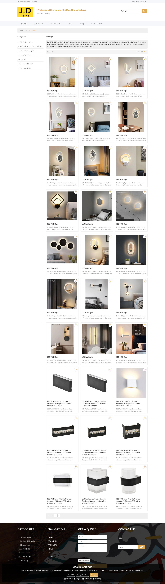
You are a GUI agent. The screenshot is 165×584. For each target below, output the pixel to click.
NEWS (70, 24)
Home (21, 30)
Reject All (71, 575)
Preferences (87, 579)
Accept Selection (82, 575)
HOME (24, 24)
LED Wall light (52, 91)
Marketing (97, 579)
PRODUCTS (55, 24)
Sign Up (34, 1)
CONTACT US (97, 24)
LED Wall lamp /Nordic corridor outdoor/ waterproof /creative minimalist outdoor (59, 403)
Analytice (77, 579)
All (26, 30)
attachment (84, 560)
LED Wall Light (87, 91)
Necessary (68, 579)
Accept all (94, 575)
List (141, 52)
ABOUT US (38, 24)
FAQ (82, 24)
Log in (28, 1)
